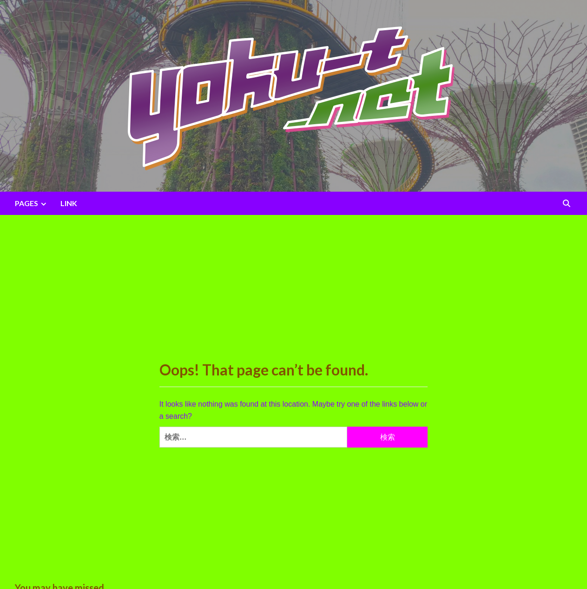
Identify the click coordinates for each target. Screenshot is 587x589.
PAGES (32, 203)
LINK (68, 203)
